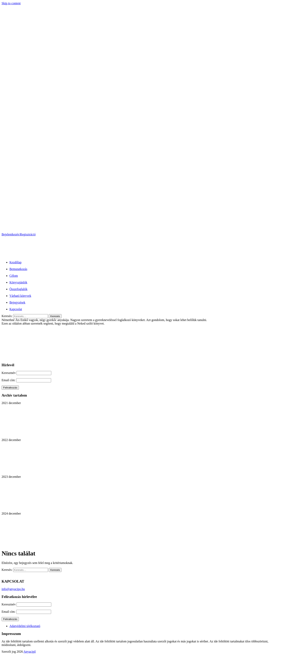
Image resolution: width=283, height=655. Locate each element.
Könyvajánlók (18, 282)
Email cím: (9, 380)
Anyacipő (30, 651)
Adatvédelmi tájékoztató (24, 626)
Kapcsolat (15, 309)
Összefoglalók (18, 289)
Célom (13, 275)
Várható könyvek (20, 295)
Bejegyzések (17, 302)
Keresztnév (9, 373)
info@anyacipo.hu (13, 589)
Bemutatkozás (18, 269)
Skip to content (11, 3)
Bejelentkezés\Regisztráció (19, 234)
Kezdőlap (15, 262)
